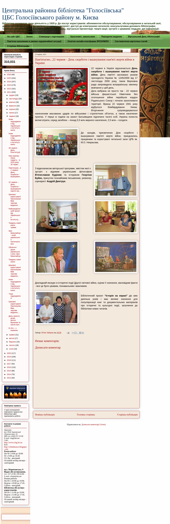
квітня (11, 338)
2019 (9, 357)
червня (12, 116)
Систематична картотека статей (131, 41)
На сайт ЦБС (13, 37)
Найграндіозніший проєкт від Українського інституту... (14, 214)
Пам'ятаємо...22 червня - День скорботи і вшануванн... (15, 173)
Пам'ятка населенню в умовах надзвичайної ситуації (34, 41)
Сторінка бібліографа (18, 46)
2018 (9, 360)
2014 (9, 374)
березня (12, 342)
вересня (12, 106)
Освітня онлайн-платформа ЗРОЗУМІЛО (88, 41)
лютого (12, 345)
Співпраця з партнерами (51, 37)
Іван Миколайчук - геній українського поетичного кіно (14, 237)
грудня (12, 95)
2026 (9, 74)
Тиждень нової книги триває (15, 225)
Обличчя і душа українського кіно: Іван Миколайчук (14, 251)
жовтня (12, 102)
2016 (9, 367)
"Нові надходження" (15, 296)
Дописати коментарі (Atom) (94, 424)
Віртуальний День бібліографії (144, 37)
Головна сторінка (86, 414)
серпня (12, 109)
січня (11, 349)
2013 (9, 378)
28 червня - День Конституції (14, 150)
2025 (9, 78)
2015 (9, 371)
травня (12, 335)
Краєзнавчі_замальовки (82, 37)
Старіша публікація (127, 414)
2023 (9, 85)
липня (12, 113)
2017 (9, 364)
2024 (9, 82)
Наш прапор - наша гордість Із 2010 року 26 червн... (14, 160)
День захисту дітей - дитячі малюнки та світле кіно (14, 320)
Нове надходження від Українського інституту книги (15, 124)
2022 (9, 89)
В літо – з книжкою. (13, 329)
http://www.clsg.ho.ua (13, 442)
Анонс (29, 37)
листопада (13, 99)
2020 (9, 353)
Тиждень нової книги (15, 261)
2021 (9, 92)
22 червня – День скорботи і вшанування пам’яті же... (15, 186)
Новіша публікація (45, 414)
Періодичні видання (111, 37)
